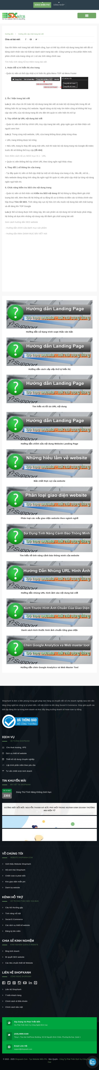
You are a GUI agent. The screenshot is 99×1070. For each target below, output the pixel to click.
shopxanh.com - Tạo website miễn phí (31, 1059)
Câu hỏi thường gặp (12, 907)
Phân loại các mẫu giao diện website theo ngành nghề (49, 518)
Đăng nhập (58, 5)
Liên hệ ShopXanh (11, 989)
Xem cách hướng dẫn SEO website (21, 222)
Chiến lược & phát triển (14, 876)
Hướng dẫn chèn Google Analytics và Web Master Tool (49, 667)
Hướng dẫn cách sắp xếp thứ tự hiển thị (49, 369)
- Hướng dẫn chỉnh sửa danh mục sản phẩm (26, 228)
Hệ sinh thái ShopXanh (13, 870)
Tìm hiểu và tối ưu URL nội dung (49, 406)
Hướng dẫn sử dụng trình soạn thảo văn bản (49, 332)
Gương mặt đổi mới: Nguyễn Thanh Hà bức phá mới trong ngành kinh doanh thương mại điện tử (49, 809)
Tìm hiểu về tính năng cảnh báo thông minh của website (49, 555)
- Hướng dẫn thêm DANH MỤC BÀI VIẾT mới (26, 233)
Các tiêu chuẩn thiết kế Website (17, 963)
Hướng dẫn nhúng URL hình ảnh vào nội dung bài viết (49, 593)
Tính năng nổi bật (11, 913)
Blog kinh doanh (10, 951)
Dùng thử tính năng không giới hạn (33, 792)
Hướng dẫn (9, 34)
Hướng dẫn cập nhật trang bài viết (31, 34)
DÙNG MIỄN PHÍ (42, 5)
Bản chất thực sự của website (49, 481)
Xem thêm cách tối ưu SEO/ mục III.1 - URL (25, 156)
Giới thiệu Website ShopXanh (16, 864)
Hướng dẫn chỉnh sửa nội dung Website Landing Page (49, 443)
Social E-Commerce (12, 919)
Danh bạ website (11, 887)
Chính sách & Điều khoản (14, 1001)
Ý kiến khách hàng (11, 995)
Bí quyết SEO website (13, 957)
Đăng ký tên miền (11, 931)
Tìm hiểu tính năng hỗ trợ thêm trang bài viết (26, 62)
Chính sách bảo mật (12, 1007)
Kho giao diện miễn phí (13, 882)
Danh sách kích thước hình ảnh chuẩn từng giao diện (49, 630)
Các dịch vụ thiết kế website (16, 925)
